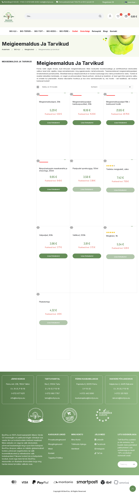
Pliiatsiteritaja (44, 302)
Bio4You (66, 491)
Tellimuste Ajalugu (78, 444)
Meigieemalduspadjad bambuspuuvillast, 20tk (82, 103)
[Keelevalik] (131, 2)
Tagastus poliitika (55, 458)
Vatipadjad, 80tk (46, 235)
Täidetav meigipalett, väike (117, 169)
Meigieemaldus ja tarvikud (17, 62)
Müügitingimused (55, 444)
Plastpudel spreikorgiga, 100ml (85, 168)
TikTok (98, 453)
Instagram (100, 449)
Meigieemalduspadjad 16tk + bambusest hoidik (118, 103)
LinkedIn (99, 440)
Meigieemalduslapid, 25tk (49, 102)
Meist (50, 449)
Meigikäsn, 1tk (112, 236)
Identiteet (75, 449)
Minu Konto (76, 440)
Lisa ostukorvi (53, 123)
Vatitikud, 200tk (79, 235)
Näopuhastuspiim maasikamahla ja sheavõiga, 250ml (53, 169)
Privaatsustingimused (57, 440)
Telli (133, 464)
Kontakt (51, 453)
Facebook (100, 444)
